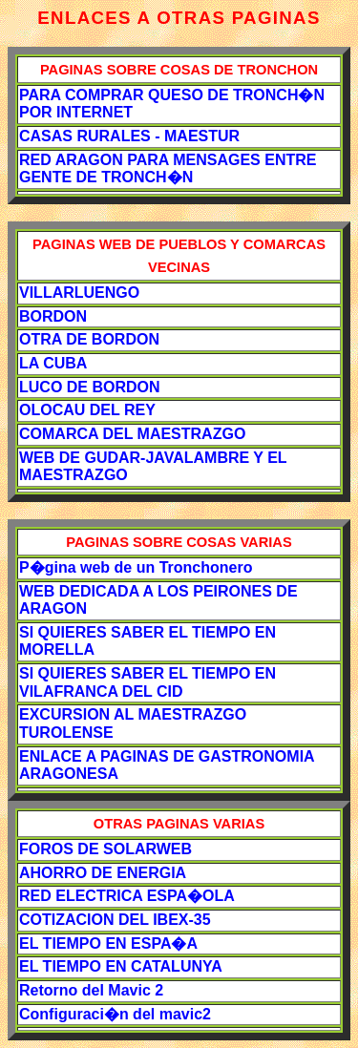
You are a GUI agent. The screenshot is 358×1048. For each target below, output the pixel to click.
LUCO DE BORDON (89, 387)
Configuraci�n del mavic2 (115, 1014)
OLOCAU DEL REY (87, 410)
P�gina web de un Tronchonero (135, 567)
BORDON (53, 316)
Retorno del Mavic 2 (91, 990)
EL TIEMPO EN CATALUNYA (120, 966)
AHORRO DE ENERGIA (102, 873)
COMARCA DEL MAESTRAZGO (132, 434)
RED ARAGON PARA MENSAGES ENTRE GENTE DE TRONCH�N (167, 169)
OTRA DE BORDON (89, 339)
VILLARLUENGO (79, 292)
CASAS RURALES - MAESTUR (129, 136)
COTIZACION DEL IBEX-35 (115, 920)
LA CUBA (53, 363)
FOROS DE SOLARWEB (105, 849)
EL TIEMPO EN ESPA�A (108, 943)
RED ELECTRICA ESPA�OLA (127, 896)
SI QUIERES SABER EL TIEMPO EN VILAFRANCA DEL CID (147, 682)
